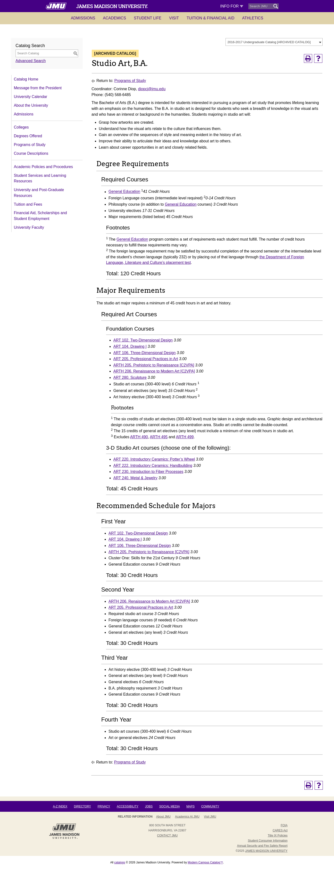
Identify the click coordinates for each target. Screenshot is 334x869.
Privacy (104, 806)
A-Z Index (60, 806)
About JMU (163, 816)
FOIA (284, 825)
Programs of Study (29, 145)
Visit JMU (210, 816)
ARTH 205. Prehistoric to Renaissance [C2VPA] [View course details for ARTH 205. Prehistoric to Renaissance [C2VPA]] (153, 365)
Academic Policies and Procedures (43, 167)
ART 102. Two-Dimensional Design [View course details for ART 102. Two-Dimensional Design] (143, 340)
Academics (114, 18)
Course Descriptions (31, 153)
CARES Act (280, 830)
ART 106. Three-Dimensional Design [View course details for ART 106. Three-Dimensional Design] (144, 353)
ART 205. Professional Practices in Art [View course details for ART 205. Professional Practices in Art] (145, 359)
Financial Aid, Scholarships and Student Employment (40, 216)
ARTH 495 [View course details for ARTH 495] (158, 437)
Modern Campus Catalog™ (205, 862)
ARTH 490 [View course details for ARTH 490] (139, 437)
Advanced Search (31, 61)
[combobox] (274, 42)
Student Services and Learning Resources (40, 178)
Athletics (252, 18)
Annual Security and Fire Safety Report (262, 845)
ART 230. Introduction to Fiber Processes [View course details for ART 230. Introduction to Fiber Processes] (148, 472)
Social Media (169, 806)
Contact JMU (167, 835)
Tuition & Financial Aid (210, 18)
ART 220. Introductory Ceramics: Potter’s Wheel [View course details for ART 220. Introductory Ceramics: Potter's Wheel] (154, 459)
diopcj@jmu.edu (152, 89)
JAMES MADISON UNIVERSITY (266, 851)
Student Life (147, 18)
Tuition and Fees (28, 204)
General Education (124, 192)
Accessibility (127, 806)
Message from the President (38, 88)
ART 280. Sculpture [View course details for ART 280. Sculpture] (130, 377)
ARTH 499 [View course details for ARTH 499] (185, 437)
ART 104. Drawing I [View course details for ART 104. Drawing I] (130, 346)
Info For (231, 6)
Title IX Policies (278, 835)
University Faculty (29, 227)
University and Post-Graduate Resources (39, 193)
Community (210, 806)
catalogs (119, 862)
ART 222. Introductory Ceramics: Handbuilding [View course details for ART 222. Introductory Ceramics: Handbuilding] (152, 465)
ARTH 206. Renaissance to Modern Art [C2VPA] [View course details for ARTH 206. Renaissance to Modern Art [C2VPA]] (154, 371)
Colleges (21, 127)
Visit (174, 18)
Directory (82, 806)
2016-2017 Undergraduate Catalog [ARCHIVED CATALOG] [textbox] (269, 42)
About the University (31, 105)
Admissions (83, 18)
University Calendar (30, 97)
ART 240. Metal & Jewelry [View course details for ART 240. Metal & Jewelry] (135, 478)
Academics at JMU (187, 816)
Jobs (148, 806)
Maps (190, 806)
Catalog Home (26, 79)
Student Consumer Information (267, 840)
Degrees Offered (28, 136)
